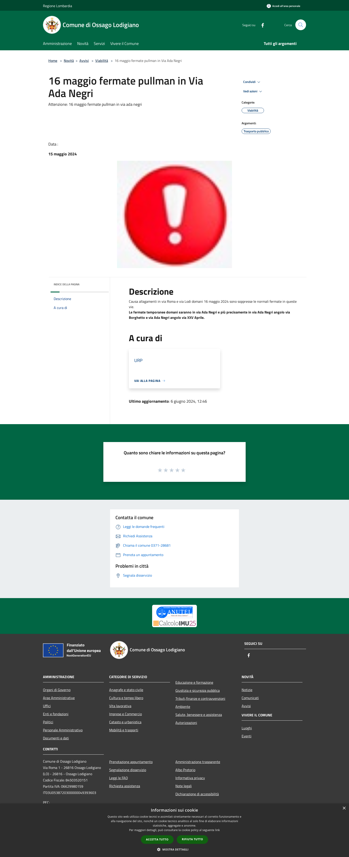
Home (52, 60)
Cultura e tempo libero (126, 697)
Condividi (252, 82)
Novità (69, 60)
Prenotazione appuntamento (131, 761)
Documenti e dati (56, 738)
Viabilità (101, 60)
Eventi (246, 736)
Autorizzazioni (186, 722)
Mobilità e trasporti (123, 730)
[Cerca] (300, 24)
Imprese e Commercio (125, 714)
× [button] (344, 808)
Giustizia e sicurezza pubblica (197, 690)
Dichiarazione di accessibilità (197, 794)
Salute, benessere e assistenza (198, 714)
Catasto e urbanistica (125, 722)
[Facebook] (260, 25)
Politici (48, 722)
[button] (174, 849)
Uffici (47, 706)
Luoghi (247, 728)
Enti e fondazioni (55, 714)
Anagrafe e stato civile (126, 689)
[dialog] (174, 830)
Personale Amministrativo (63, 730)
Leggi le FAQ (118, 778)
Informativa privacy (190, 778)
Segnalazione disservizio (127, 769)
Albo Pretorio (185, 769)
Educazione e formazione (194, 682)
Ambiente (182, 706)
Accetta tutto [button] (157, 839)
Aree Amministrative (59, 697)
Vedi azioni (253, 91)
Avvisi (84, 60)
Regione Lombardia (57, 5)
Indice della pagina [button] (66, 284)
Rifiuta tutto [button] (192, 839)
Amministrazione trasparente (197, 761)
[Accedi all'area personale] (283, 6)
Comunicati (250, 697)
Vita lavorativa (120, 706)
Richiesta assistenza (124, 786)
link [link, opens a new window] (217, 830)
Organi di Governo (56, 689)
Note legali (183, 786)
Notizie (247, 689)
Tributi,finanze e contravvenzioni (200, 698)
